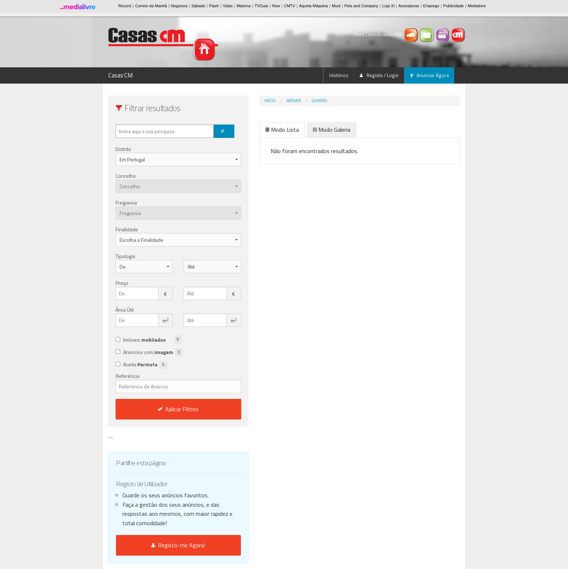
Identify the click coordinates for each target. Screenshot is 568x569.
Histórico (338, 75)
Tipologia (125, 256)
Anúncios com (153, 352)
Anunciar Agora (429, 75)
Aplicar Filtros (163, 409)
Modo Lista (251, 129)
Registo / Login (379, 75)
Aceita (145, 365)
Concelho (126, 176)
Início (239, 101)
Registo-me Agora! (163, 545)
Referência (163, 382)
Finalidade (127, 229)
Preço (122, 283)
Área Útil (125, 309)
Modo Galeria (301, 129)
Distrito (123, 149)
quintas (288, 101)
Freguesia (126, 202)
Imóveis (263, 101)
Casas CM (120, 75)
